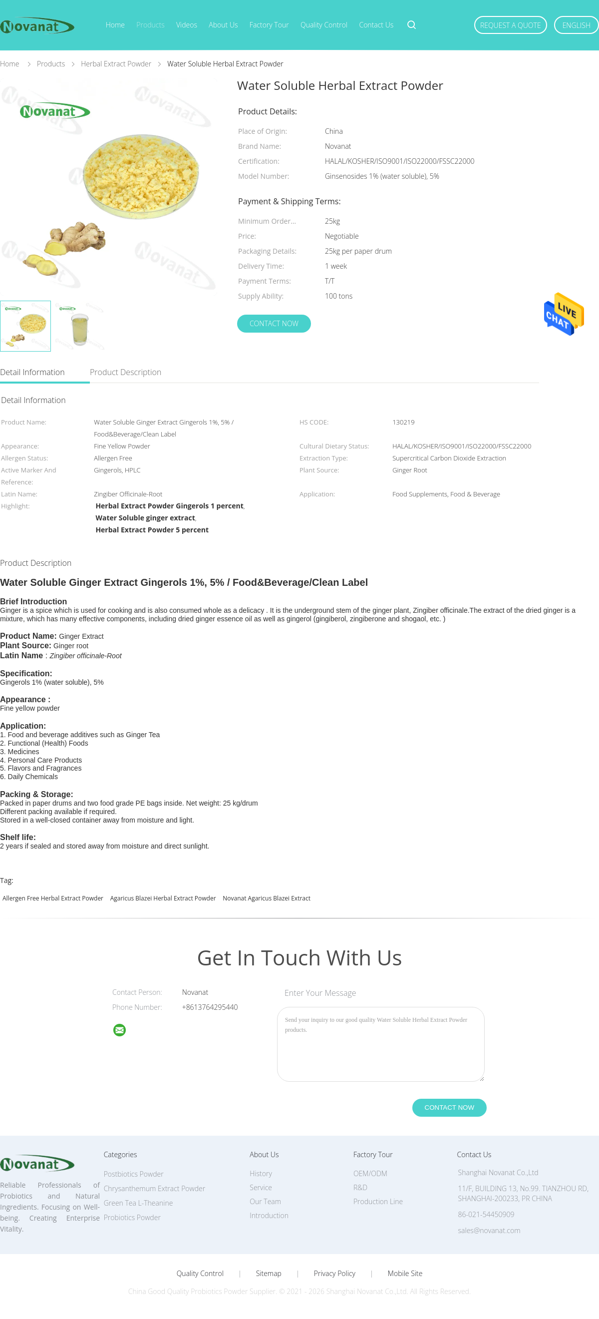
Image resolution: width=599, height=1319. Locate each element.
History (261, 1173)
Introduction (269, 1215)
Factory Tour (269, 24)
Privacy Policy (334, 1273)
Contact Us (376, 24)
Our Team (265, 1201)
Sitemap (269, 1273)
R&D (360, 1187)
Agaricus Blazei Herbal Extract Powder (163, 898)
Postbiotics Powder (134, 1174)
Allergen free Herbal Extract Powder (52, 898)
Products (150, 24)
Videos (186, 24)
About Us (223, 24)
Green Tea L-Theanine (138, 1203)
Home (115, 24)
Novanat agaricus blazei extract (266, 898)
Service (261, 1187)
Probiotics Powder (132, 1217)
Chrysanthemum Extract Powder (155, 1188)
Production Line (378, 1201)
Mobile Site (405, 1273)
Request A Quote (510, 25)
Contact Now (274, 323)
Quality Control (323, 24)
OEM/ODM (370, 1173)
